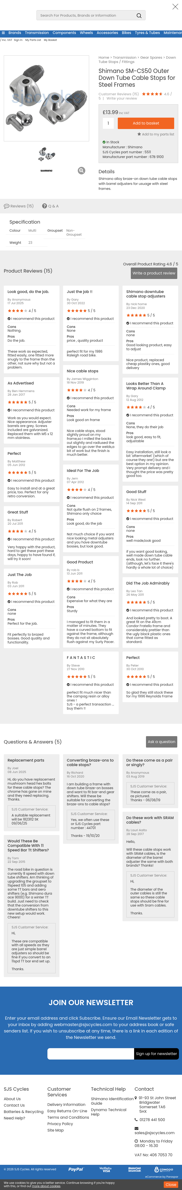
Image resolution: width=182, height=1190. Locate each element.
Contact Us (14, 1105)
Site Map (55, 1130)
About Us (12, 1099)
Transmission (37, 32)
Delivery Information (66, 1104)
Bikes (126, 32)
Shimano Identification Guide (112, 1101)
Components (64, 32)
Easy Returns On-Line (67, 1111)
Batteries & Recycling (24, 1111)
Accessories (107, 32)
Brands (15, 32)
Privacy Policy (60, 1124)
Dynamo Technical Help (109, 1112)
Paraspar (172, 1177)
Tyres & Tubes (147, 32)
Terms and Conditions (68, 1117)
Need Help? (14, 1118)
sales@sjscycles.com (155, 1133)
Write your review (122, 98)
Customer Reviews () (119, 94)
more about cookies (46, 1186)
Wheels (86, 32)
